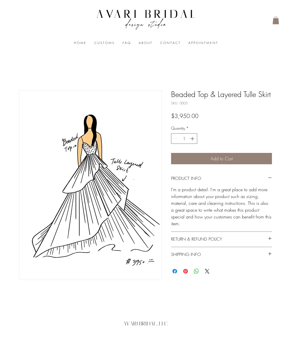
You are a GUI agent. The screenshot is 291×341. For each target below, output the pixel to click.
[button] (276, 20)
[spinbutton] (184, 139)
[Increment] (192, 139)
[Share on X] (207, 271)
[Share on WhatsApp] (196, 271)
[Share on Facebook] (174, 271)
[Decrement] (175, 139)
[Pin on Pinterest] (185, 271)
